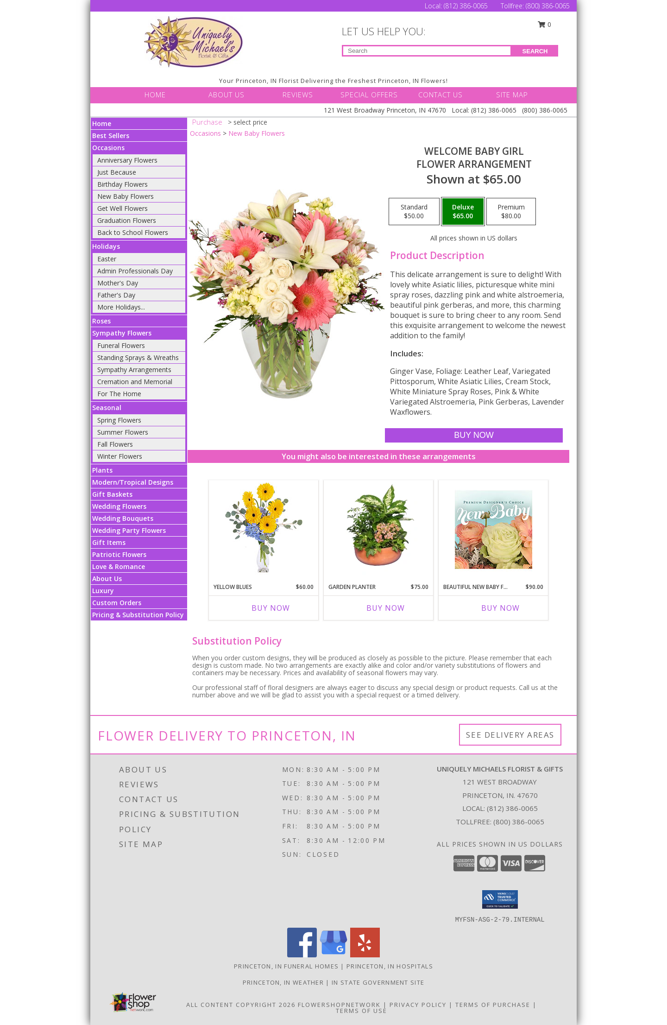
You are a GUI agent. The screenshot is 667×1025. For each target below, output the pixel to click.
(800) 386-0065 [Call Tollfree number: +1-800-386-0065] (548, 5)
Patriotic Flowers (119, 554)
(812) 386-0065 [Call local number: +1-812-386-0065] (512, 808)
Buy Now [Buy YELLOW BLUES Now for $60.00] (271, 608)
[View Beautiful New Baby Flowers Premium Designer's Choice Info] (493, 529)
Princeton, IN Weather (283, 982)
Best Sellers (110, 135)
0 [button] (545, 24)
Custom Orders (116, 602)
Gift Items (109, 542)
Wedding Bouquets (122, 518)
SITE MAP (512, 94)
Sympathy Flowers (121, 333)
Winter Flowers (119, 456)
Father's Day (116, 295)
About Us (107, 578)
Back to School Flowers (132, 232)
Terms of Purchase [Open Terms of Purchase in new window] (492, 1004)
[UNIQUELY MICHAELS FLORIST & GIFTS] (193, 42)
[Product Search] (427, 51)
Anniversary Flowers (127, 160)
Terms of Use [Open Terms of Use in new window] (361, 1010)
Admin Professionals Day (135, 270)
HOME (155, 94)
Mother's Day (117, 282)
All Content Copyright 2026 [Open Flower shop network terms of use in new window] (241, 1004)
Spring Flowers (119, 420)
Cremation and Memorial (134, 381)
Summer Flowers (122, 432)
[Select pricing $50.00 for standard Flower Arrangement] (414, 211)
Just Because (116, 172)
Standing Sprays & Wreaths (138, 357)
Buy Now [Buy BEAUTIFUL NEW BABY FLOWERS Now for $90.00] (500, 608)
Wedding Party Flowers (129, 530)
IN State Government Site (378, 982)
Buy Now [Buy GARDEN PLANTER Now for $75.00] (385, 608)
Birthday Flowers (122, 184)
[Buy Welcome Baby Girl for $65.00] (473, 435)
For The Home (119, 393)
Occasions (108, 147)
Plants (102, 470)
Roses (101, 320)
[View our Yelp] (365, 954)
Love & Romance (118, 566)
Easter (106, 258)
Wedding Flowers (119, 506)
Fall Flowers (115, 444)
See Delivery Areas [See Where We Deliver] (510, 734)
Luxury (103, 590)
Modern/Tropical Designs (132, 482)
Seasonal (106, 407)
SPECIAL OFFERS (369, 94)
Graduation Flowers (126, 220)
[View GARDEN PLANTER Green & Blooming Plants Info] (378, 529)
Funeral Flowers (121, 345)
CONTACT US (440, 94)
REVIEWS (298, 94)
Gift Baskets (112, 494)
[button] (500, 899)
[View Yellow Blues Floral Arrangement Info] (263, 529)
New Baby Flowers (125, 196)
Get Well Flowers (122, 208)
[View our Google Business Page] (333, 954)
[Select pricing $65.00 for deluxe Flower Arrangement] (463, 211)
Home (101, 123)
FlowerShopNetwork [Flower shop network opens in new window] (339, 1004)
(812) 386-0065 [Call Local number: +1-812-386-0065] (467, 5)
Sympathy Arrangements (134, 369)
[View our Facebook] (302, 954)
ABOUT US (226, 94)
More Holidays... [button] (121, 307)
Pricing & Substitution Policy (138, 614)
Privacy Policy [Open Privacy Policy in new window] (418, 1004)
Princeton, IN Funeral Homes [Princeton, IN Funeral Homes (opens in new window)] (286, 966)
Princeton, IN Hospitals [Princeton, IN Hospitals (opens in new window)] (389, 966)
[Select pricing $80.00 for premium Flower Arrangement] (511, 211)
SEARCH (535, 51)
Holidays (106, 246)
